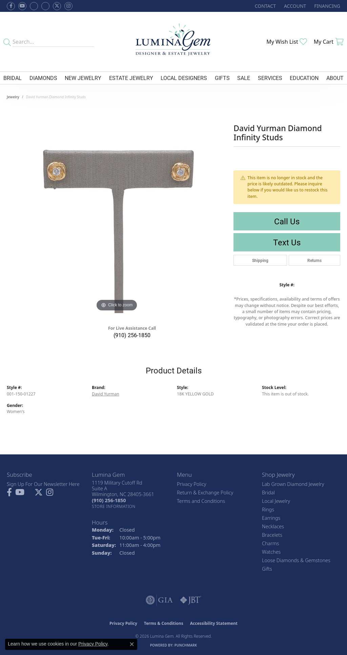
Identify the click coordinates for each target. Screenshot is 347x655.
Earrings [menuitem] (271, 518)
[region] (117, 211)
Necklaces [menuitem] (273, 526)
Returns (314, 260)
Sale (243, 77)
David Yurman (105, 394)
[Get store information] (114, 506)
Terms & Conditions (163, 623)
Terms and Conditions (201, 501)
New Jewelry (83, 77)
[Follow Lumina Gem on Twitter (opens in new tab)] (57, 6)
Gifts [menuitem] (267, 569)
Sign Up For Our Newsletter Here (43, 484)
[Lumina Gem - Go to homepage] (174, 41)
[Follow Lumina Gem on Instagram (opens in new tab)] (68, 6)
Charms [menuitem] (270, 543)
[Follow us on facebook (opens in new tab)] (11, 6)
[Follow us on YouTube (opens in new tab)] (22, 6)
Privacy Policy (191, 484)
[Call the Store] (109, 500)
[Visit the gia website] (159, 600)
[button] (294, 6)
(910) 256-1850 (132, 335)
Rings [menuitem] (268, 509)
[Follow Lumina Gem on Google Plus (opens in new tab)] (45, 6)
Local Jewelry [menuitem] (276, 501)
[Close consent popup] (132, 644)
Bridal (12, 77)
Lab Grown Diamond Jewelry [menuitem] (293, 484)
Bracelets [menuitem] (272, 535)
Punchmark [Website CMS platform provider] (186, 645)
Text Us (287, 242)
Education (304, 77)
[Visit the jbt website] (190, 600)
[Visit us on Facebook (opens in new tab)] (34, 6)
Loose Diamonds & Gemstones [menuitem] (296, 560)
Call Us (287, 221)
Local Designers (184, 77)
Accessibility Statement (214, 623)
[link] (264, 6)
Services (270, 77)
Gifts (222, 77)
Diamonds (43, 77)
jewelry (13, 97)
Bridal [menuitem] (268, 492)
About (335, 77)
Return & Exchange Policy (205, 492)
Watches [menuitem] (271, 552)
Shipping (260, 260)
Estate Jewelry (131, 77)
